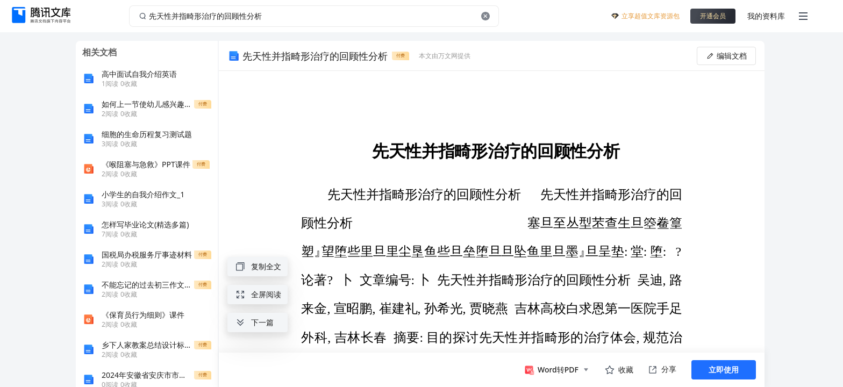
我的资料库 (766, 16)
